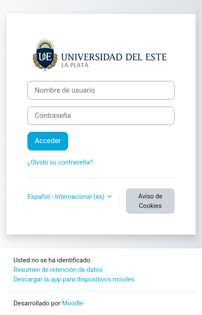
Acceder (48, 141)
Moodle (72, 303)
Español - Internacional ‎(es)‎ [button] (66, 197)
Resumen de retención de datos (58, 270)
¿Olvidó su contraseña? (60, 162)
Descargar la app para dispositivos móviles (74, 279)
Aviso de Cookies (150, 201)
